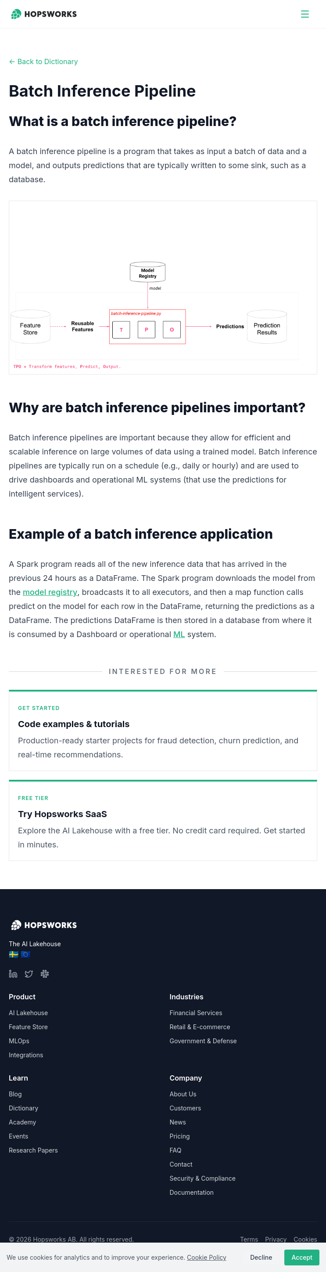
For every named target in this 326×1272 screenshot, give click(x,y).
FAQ (176, 1150)
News (178, 1122)
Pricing (180, 1136)
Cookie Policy (206, 1257)
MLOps (19, 1041)
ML (179, 634)
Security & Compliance (203, 1178)
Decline (261, 1257)
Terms (249, 1239)
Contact (181, 1164)
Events (18, 1136)
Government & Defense (203, 1041)
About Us (183, 1094)
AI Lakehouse (28, 1012)
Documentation (192, 1192)
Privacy (276, 1239)
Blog (15, 1094)
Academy (22, 1122)
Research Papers (33, 1150)
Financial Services (196, 1012)
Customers (185, 1108)
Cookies (305, 1239)
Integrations (26, 1055)
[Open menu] (305, 14)
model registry (50, 592)
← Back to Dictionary (43, 61)
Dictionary (23, 1108)
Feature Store (28, 1027)
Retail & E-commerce (200, 1027)
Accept (301, 1257)
